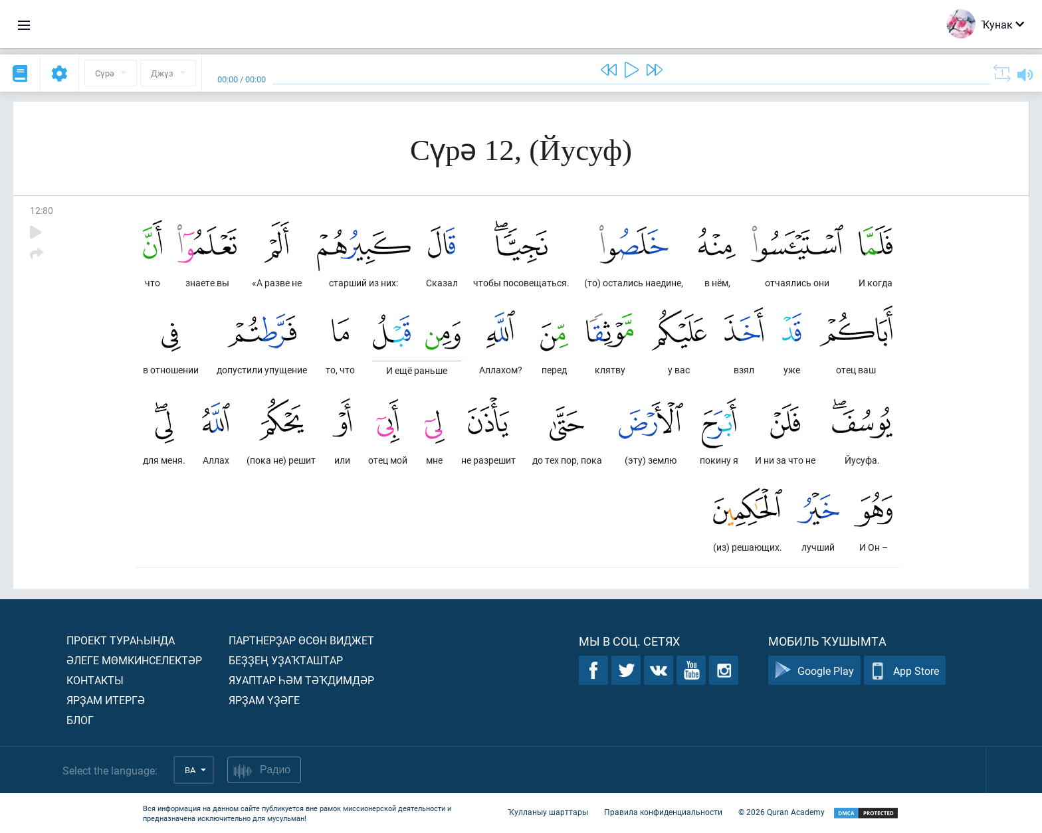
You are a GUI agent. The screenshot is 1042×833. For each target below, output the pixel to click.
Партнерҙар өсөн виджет (301, 640)
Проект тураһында (120, 640)
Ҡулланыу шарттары (548, 811)
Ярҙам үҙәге (264, 700)
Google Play (814, 670)
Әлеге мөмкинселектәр (134, 660)
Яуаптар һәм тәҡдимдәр (301, 680)
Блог (80, 720)
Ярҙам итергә (105, 700)
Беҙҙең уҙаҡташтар (286, 660)
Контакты (95, 680)
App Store (905, 670)
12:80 (41, 210)
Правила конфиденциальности (663, 811)
